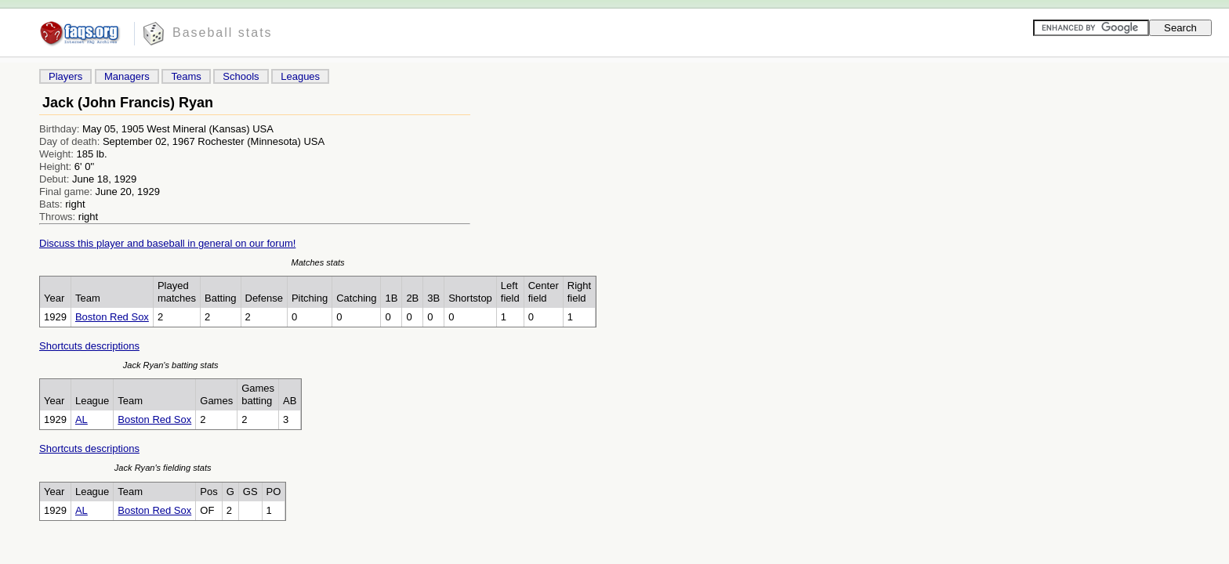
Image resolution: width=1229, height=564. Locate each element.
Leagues (300, 76)
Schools (241, 76)
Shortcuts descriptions (89, 346)
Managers (127, 76)
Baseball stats (222, 32)
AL (81, 419)
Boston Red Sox (112, 317)
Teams (186, 76)
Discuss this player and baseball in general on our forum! (167, 243)
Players (65, 76)
